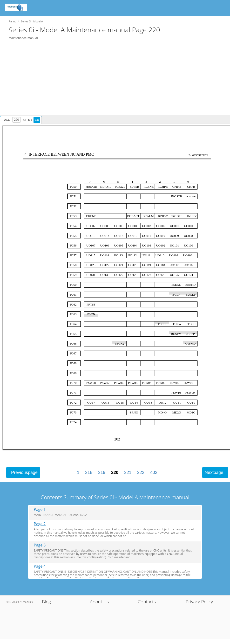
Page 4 (40, 566)
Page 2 (40, 523)
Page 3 (40, 545)
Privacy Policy (199, 602)
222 (140, 472)
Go (37, 120)
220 (114, 472)
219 (101, 472)
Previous (24, 472)
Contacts (147, 602)
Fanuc (12, 21)
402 (153, 472)
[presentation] (21, 119)
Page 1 (40, 509)
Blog (46, 602)
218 (88, 472)
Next (214, 472)
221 (127, 472)
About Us (99, 602)
